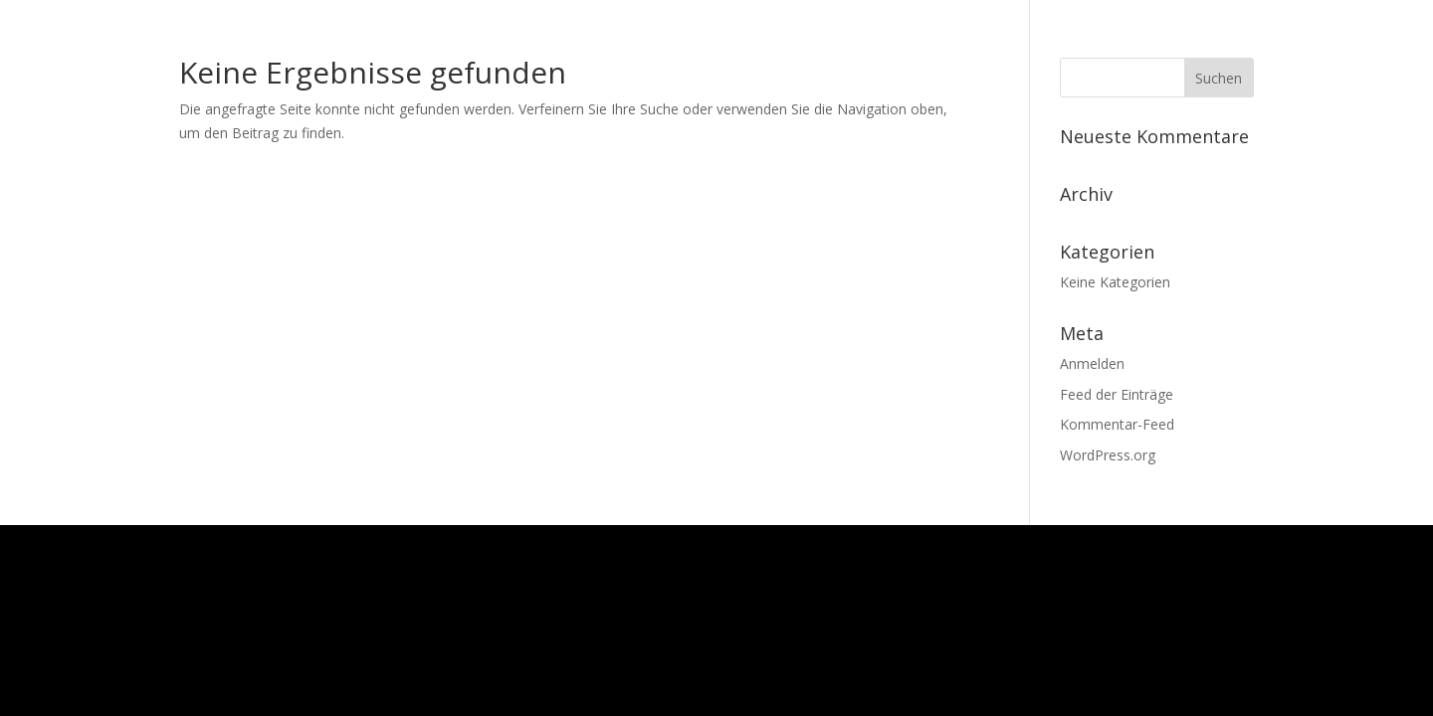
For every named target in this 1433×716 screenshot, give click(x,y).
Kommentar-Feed (1117, 424)
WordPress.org (1107, 455)
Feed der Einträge (1116, 394)
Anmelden (1092, 363)
